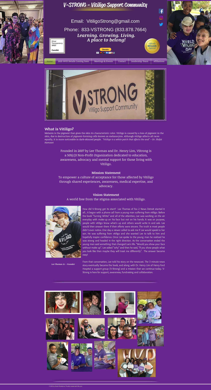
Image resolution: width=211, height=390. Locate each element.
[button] (105, 51)
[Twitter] (161, 24)
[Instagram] (161, 17)
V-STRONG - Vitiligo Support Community (105, 4)
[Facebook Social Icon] (161, 11)
